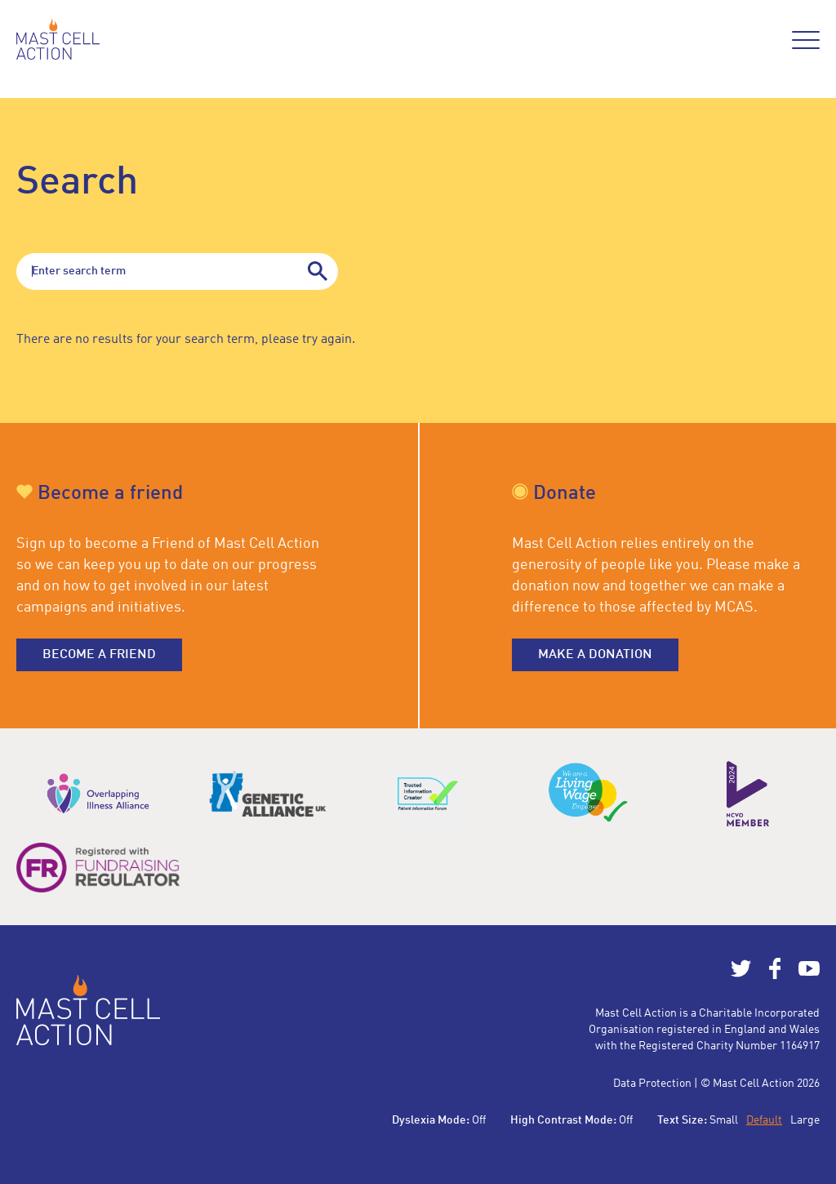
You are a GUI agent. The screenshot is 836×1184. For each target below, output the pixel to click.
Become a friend (99, 654)
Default (764, 1120)
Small (723, 1120)
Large (805, 1120)
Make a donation (595, 654)
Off (479, 1120)
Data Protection (652, 1083)
